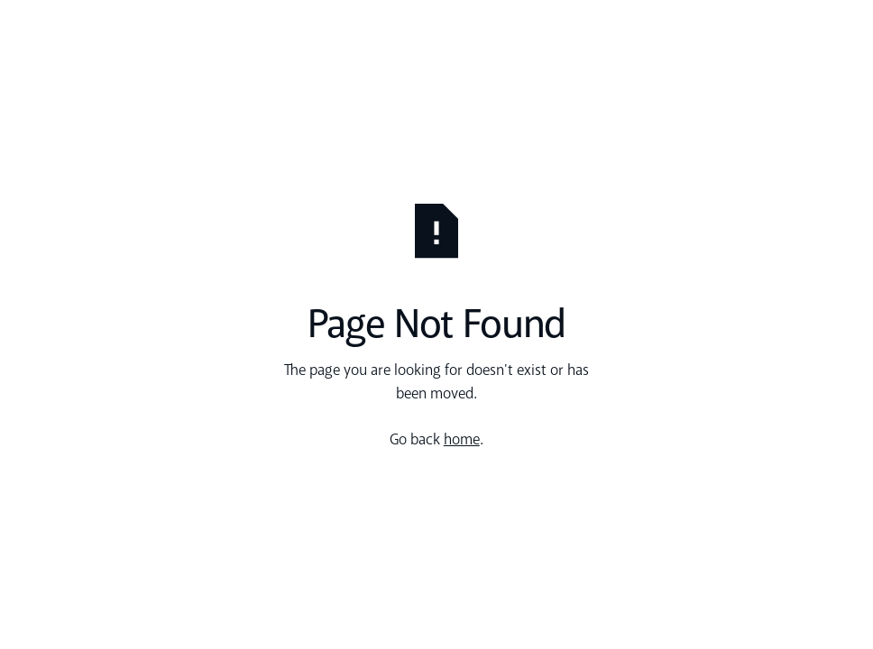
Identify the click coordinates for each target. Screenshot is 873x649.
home (462, 440)
